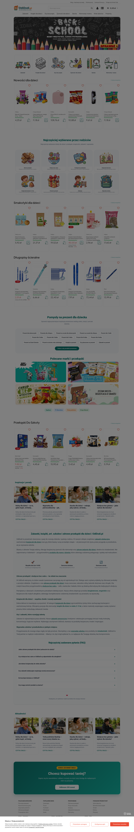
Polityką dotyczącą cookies (46, 824)
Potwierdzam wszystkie (119, 824)
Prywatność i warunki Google (36, 827)
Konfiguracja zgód (100, 824)
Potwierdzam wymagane (80, 824)
